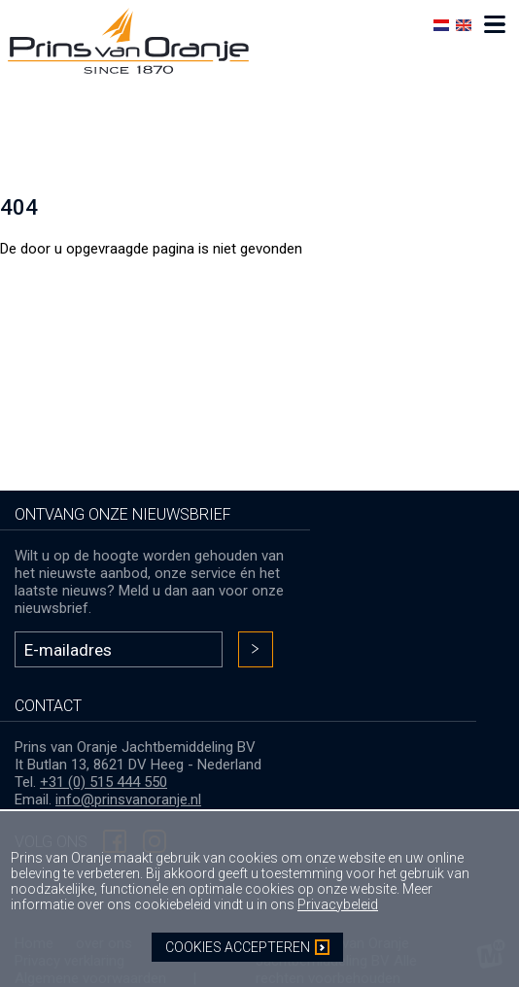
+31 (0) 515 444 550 (103, 782)
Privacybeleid (337, 904)
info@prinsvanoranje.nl (128, 799)
